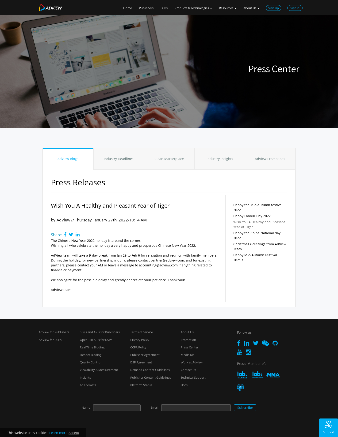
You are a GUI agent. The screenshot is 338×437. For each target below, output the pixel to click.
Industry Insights (220, 159)
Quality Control (90, 362)
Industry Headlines (119, 159)
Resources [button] (227, 8)
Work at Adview (192, 362)
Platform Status (141, 385)
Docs (184, 385)
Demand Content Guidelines (150, 370)
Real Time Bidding (92, 347)
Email (154, 407)
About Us (187, 332)
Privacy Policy (139, 340)
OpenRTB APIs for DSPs (96, 340)
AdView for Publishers (54, 332)
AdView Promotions (270, 159)
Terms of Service (141, 332)
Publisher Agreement (145, 355)
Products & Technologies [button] (193, 8)
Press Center (189, 347)
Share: (56, 234)
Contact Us (188, 370)
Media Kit (187, 355)
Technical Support (193, 377)
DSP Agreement (141, 362)
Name (86, 407)
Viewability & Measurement (99, 370)
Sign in (295, 8)
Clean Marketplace (169, 159)
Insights (85, 377)
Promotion (188, 340)
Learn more (58, 432)
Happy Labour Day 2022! (252, 216)
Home (127, 8)
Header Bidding (90, 355)
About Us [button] (251, 8)
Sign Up (273, 8)
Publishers (146, 8)
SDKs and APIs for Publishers (100, 332)
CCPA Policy (138, 347)
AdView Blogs (68, 159)
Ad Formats (88, 385)
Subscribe (245, 407)
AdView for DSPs (50, 340)
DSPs (164, 8)
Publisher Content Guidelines (150, 377)
